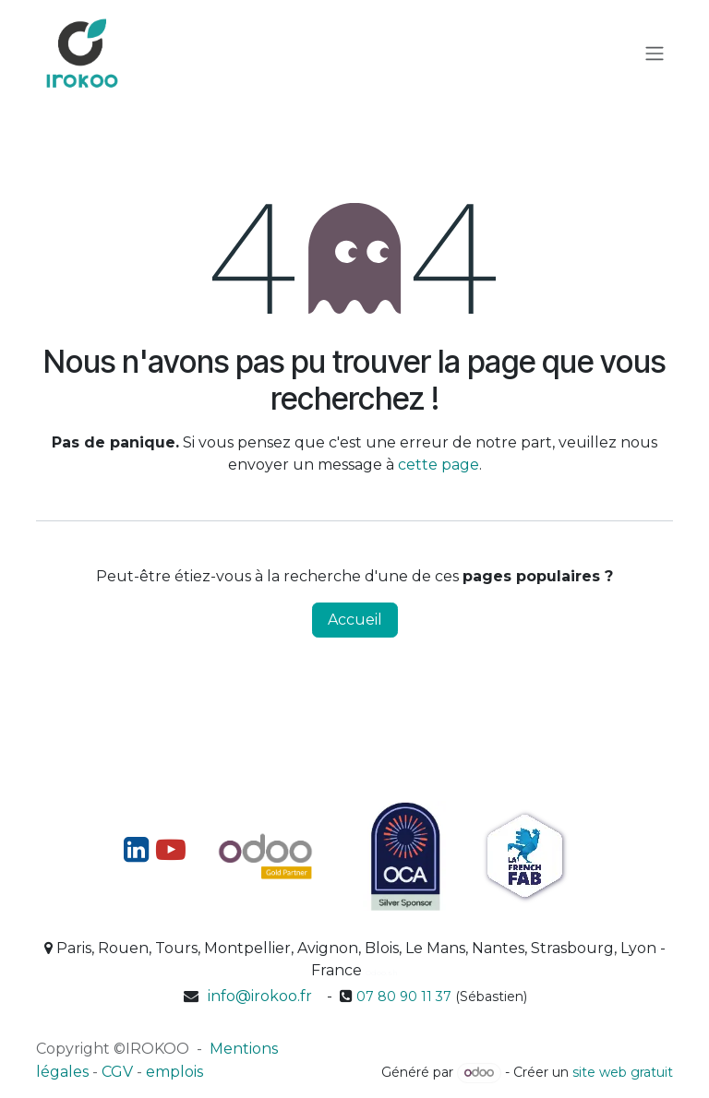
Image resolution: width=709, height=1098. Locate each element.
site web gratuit (622, 1072)
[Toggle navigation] (654, 54)
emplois (174, 1071)
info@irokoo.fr (260, 996)
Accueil (355, 619)
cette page (438, 464)
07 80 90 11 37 (403, 996)
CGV (117, 1071)
